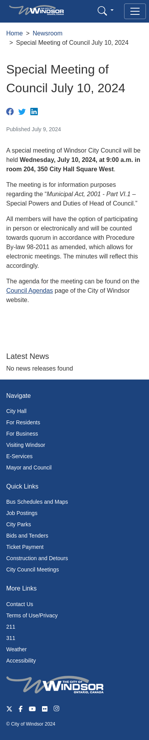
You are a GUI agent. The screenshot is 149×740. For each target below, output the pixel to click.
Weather (16, 649)
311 (10, 638)
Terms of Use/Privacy (32, 615)
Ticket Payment (25, 547)
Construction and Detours (37, 558)
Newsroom (47, 33)
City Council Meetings (32, 569)
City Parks (18, 524)
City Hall (16, 411)
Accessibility (21, 660)
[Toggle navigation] (135, 11)
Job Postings (21, 513)
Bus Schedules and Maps (37, 502)
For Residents (23, 422)
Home (14, 33)
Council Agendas (29, 290)
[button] (105, 11)
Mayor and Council (29, 467)
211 (10, 627)
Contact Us (19, 604)
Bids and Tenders (27, 536)
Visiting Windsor (25, 445)
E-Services (19, 456)
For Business (22, 434)
